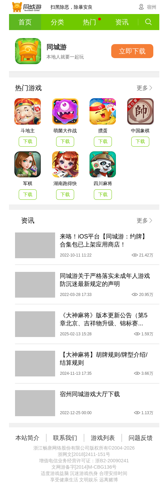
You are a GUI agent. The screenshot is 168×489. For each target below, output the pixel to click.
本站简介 (27, 438)
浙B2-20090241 (112, 460)
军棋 (27, 183)
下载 (27, 141)
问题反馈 (141, 438)
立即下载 (132, 51)
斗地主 (28, 130)
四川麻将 (103, 183)
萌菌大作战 (65, 130)
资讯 (122, 22)
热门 (92, 22)
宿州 (151, 7)
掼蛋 (103, 130)
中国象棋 (140, 130)
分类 (57, 22)
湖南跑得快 (65, 183)
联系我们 (65, 438)
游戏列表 (103, 438)
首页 (25, 22)
